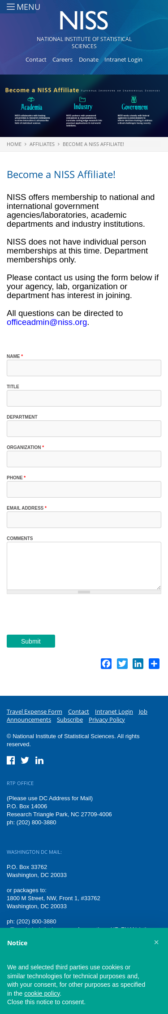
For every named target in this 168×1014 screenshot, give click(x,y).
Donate (89, 59)
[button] (156, 942)
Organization (25, 447)
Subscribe (70, 719)
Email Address (27, 508)
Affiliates (42, 144)
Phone (16, 477)
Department (22, 417)
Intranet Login (123, 59)
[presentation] (75, 617)
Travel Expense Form (34, 711)
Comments (20, 538)
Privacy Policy (107, 719)
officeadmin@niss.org (47, 322)
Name (15, 356)
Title (13, 386)
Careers (62, 59)
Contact (36, 59)
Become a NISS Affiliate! (93, 144)
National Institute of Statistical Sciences (84, 42)
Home (14, 144)
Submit (31, 641)
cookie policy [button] (42, 993)
